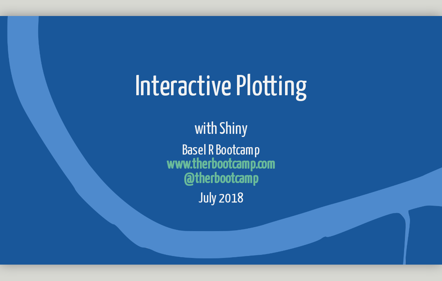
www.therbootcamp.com (221, 165)
